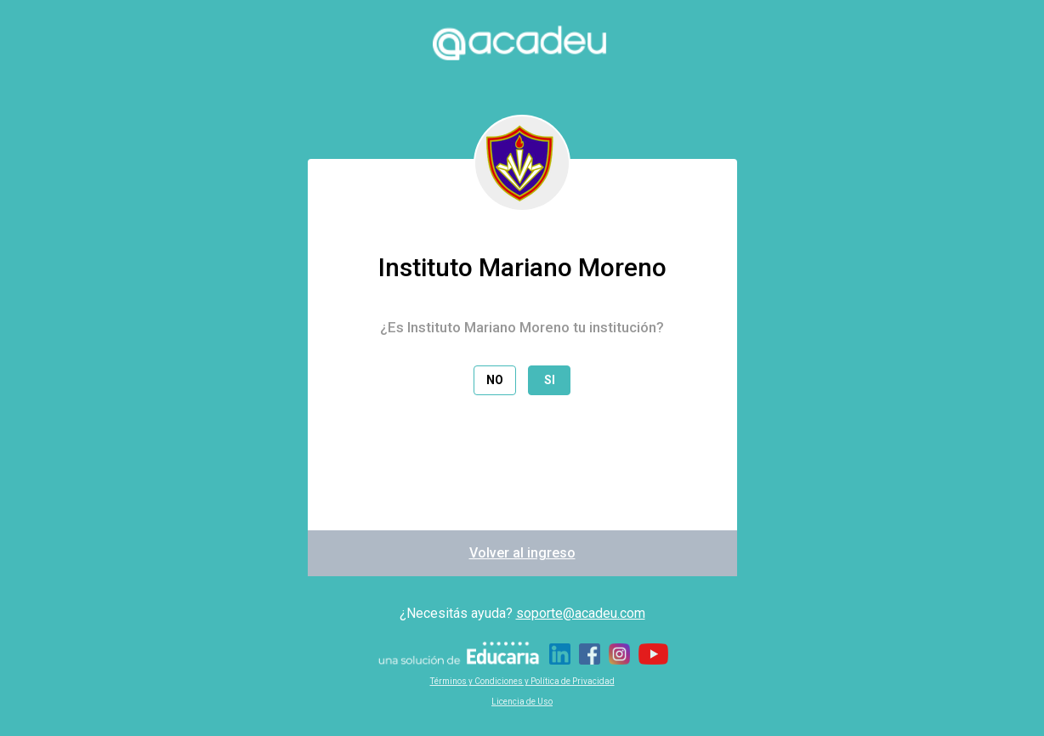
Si (549, 380)
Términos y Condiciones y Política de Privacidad (522, 681)
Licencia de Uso (522, 701)
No (494, 380)
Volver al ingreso (522, 553)
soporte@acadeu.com (580, 613)
